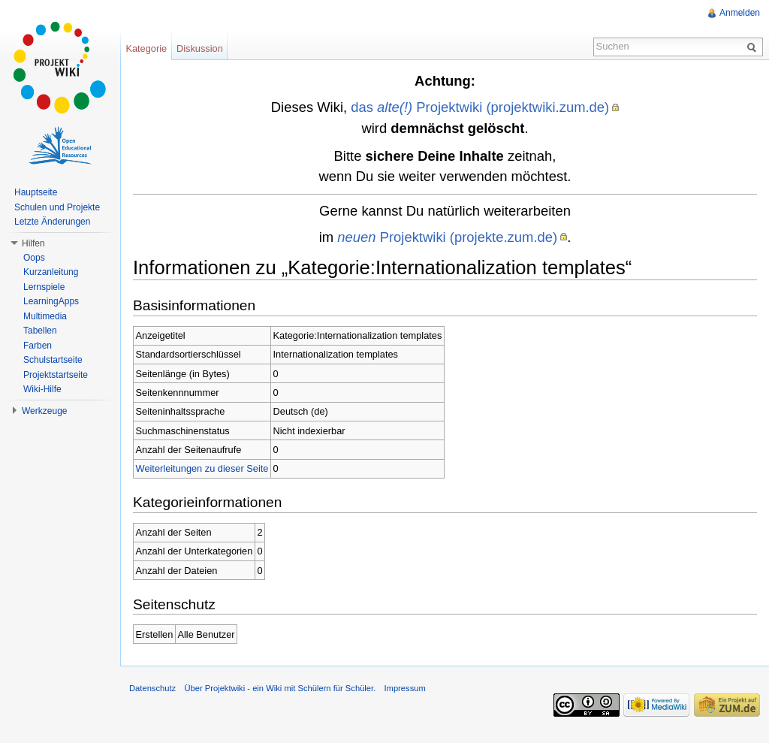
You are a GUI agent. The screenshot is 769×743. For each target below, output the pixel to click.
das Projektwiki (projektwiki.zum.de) (480, 107)
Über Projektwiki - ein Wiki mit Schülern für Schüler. (279, 688)
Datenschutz (152, 688)
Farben (37, 345)
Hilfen (33, 243)
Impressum (404, 688)
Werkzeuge (44, 411)
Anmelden (739, 13)
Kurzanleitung (50, 272)
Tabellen (40, 330)
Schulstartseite (53, 360)
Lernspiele (44, 287)
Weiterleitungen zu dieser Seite (202, 468)
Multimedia (45, 316)
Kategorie (146, 48)
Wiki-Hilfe (42, 389)
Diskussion (199, 48)
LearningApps (51, 301)
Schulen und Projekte (57, 207)
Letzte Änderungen (52, 221)
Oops (34, 257)
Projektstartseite (55, 375)
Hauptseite (35, 192)
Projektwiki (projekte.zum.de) (447, 237)
